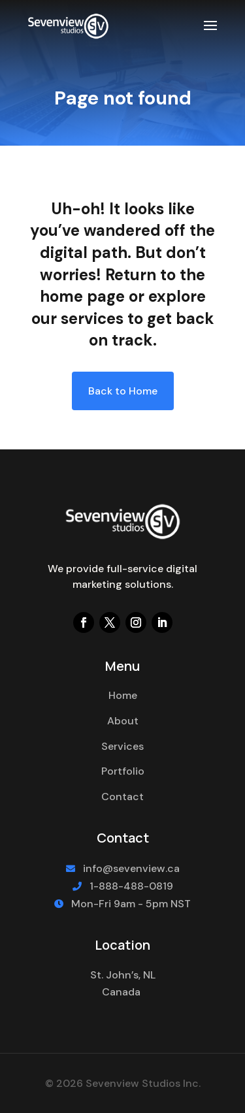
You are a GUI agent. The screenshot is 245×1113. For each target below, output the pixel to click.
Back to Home (122, 391)
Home (122, 695)
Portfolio (122, 771)
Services (122, 746)
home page (82, 296)
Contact (122, 796)
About (123, 721)
